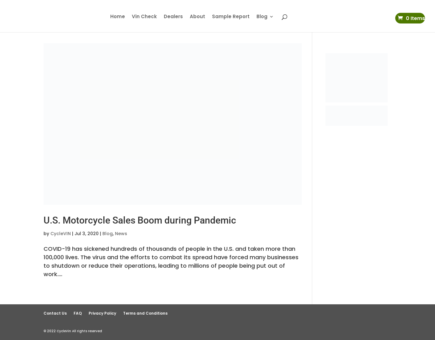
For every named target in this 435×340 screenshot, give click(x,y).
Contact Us (55, 313)
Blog (261, 17)
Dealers (173, 17)
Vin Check (144, 17)
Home (117, 17)
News (121, 233)
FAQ (78, 313)
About (197, 17)
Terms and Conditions (145, 313)
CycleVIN (60, 233)
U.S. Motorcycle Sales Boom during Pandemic (140, 220)
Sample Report (231, 17)
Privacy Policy (102, 313)
